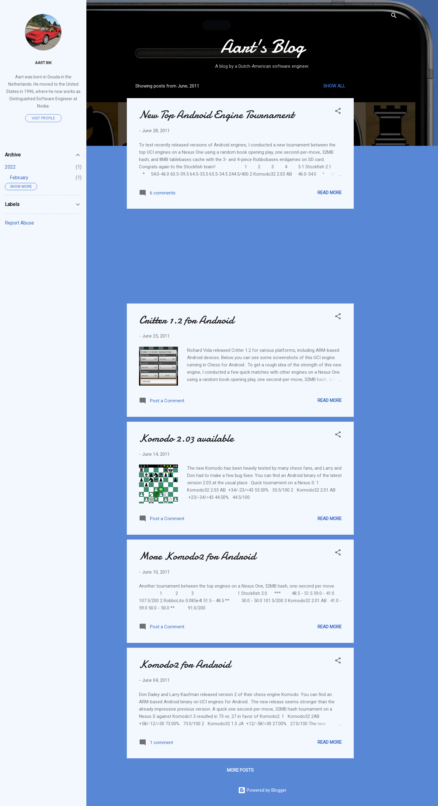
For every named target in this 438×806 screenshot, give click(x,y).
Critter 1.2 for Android (186, 320)
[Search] (394, 16)
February (19, 177)
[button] (338, 112)
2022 (10, 167)
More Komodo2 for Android (197, 556)
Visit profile (43, 118)
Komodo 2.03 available (186, 438)
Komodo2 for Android (185, 664)
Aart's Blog (262, 46)
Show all (334, 86)
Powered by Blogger (262, 790)
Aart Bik (43, 62)
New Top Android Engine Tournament (216, 114)
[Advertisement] (378, 170)
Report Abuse (19, 223)
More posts (240, 770)
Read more (330, 192)
